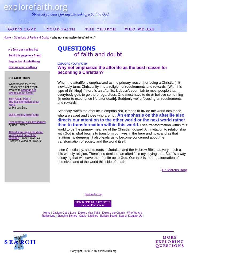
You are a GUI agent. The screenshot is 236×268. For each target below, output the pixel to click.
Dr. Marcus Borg (174, 170)
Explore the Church (113, 212)
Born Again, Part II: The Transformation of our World (24, 101)
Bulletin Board (108, 215)
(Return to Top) (94, 194)
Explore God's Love (64, 212)
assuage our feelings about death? (22, 91)
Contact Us (136, 215)
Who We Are (134, 212)
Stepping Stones (67, 215)
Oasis (82, 215)
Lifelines (93, 215)
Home (7, 37)
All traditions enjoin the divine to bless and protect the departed (26, 135)
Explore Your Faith (89, 212)
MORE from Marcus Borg (23, 114)
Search (123, 215)
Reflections (48, 215)
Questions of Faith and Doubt (31, 37)
